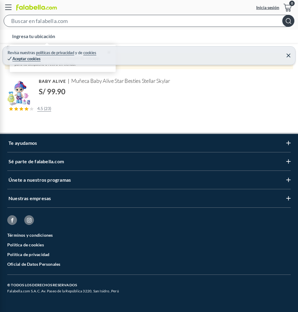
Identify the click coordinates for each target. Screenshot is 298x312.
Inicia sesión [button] (267, 7)
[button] (149, 22)
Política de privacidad (28, 254)
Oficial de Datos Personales (33, 264)
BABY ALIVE (52, 81)
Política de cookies (25, 244)
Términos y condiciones (30, 235)
